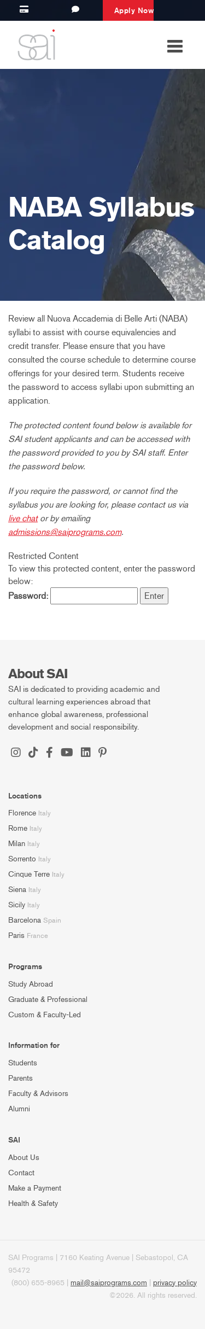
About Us (23, 1157)
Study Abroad (30, 984)
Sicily (16, 905)
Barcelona (24, 920)
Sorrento (22, 859)
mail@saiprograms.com (109, 1282)
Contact (21, 1173)
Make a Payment (34, 1188)
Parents (20, 1078)
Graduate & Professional (47, 999)
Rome (17, 828)
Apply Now (134, 10)
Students (22, 1063)
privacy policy (175, 1282)
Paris (16, 935)
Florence (22, 813)
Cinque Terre (29, 874)
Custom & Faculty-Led (44, 1014)
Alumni (19, 1109)
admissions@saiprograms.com (64, 532)
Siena (17, 889)
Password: (73, 595)
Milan (16, 843)
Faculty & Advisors (38, 1093)
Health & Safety (33, 1203)
